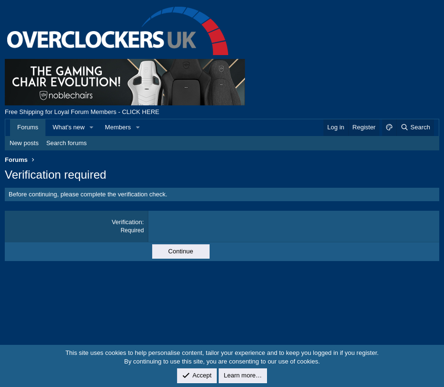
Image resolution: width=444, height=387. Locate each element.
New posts (24, 143)
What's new (69, 127)
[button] (92, 127)
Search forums (66, 143)
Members (118, 127)
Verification (126, 222)
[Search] (415, 127)
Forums (27, 127)
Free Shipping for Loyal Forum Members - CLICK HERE (82, 111)
